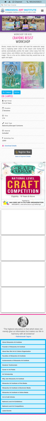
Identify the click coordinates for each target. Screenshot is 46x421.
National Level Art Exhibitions (12, 401)
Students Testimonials (9, 365)
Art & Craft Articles (8, 397)
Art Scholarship (7, 374)
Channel (17, 2)
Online (16, 92)
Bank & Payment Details (23, 156)
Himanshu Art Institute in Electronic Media (16, 388)
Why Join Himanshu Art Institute (13, 379)
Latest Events (6, 411)
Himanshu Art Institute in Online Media (15, 392)
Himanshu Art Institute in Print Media (14, 383)
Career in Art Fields (8, 369)
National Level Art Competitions (13, 406)
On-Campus (7, 92)
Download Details (9, 146)
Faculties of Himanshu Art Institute (14, 356)
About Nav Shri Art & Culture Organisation (16, 351)
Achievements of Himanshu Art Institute (15, 360)
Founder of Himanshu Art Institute (13, 347)
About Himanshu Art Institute (12, 342)
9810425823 (35, 2)
